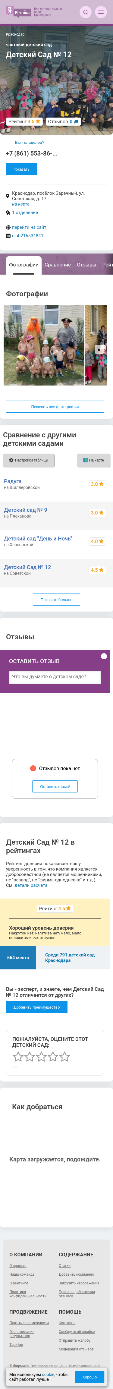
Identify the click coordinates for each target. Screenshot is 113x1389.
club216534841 (27, 235)
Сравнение (58, 265)
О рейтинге (18, 1283)
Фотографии (24, 265)
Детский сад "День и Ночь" (38, 538)
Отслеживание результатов (21, 1334)
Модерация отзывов (76, 1349)
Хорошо (89, 1377)
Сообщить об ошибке (77, 1332)
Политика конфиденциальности (27, 1294)
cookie (48, 1374)
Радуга (12, 481)
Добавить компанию (76, 1274)
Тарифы (16, 1345)
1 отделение (25, 212)
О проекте (17, 1266)
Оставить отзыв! (55, 786)
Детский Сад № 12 (27, 567)
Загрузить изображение (79, 1283)
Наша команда (22, 1274)
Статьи (65, 1266)
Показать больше (56, 599)
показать (22, 169)
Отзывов (60, 121)
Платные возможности (29, 1323)
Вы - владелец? (29, 142)
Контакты (67, 1323)
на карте (21, 204)
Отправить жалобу (74, 1340)
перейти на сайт (29, 227)
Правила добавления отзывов (77, 1294)
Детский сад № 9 (25, 510)
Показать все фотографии (55, 407)
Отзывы (86, 265)
